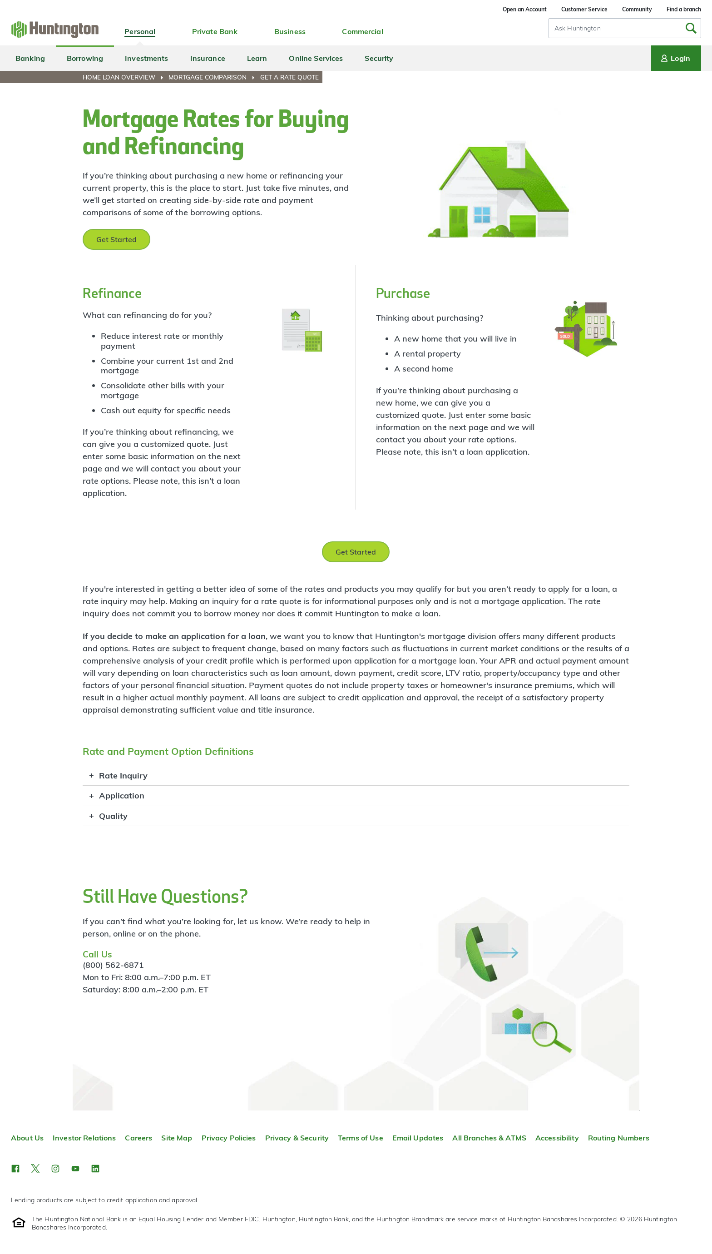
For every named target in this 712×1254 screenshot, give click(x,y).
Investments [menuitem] (146, 58)
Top (639, 1110)
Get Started (116, 239)
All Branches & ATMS (489, 1137)
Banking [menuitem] (30, 58)
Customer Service (584, 9)
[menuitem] (125, 77)
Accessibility (557, 1137)
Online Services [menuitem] (316, 58)
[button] (15, 1168)
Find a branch (684, 9)
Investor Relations (84, 1137)
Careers (138, 1137)
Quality (113, 816)
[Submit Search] (691, 28)
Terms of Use (360, 1137)
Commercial (362, 31)
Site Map (176, 1137)
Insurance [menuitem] (207, 58)
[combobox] (625, 28)
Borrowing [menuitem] (85, 58)
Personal (139, 31)
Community (637, 9)
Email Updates (418, 1137)
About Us (27, 1137)
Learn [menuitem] (257, 58)
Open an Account (525, 9)
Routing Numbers (618, 1137)
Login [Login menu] (674, 58)
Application (121, 795)
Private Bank (215, 31)
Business (290, 31)
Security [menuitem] (379, 58)
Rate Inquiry (123, 775)
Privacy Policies (229, 1137)
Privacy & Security (297, 1137)
